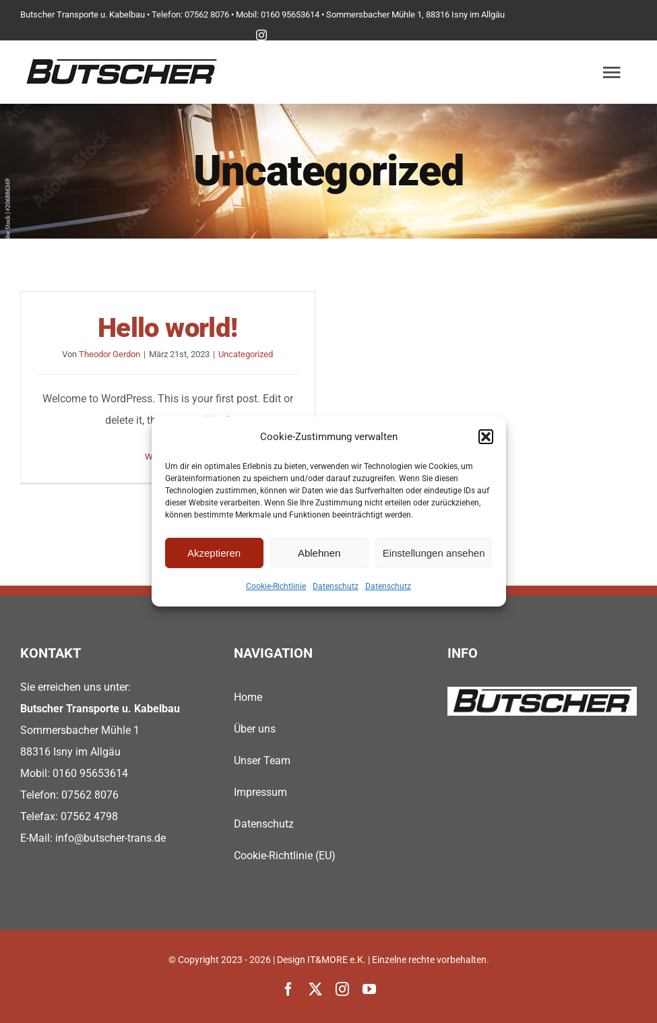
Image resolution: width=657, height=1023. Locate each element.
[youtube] (369, 989)
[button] (486, 436)
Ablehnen (319, 553)
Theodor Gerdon (109, 354)
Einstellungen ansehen (434, 553)
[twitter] (315, 989)
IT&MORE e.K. (336, 959)
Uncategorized (245, 354)
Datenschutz (335, 586)
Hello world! (168, 328)
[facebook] (288, 989)
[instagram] (261, 35)
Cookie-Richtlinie (276, 586)
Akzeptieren (214, 553)
